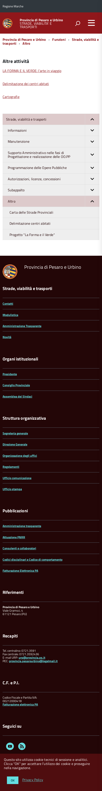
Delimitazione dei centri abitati (26, 83)
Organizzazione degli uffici (20, 455)
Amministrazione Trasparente (22, 326)
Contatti (8, 303)
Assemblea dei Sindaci (17, 396)
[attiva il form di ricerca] (77, 23)
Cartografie (11, 96)
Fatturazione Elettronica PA (20, 570)
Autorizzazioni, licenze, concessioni (53, 179)
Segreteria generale (15, 433)
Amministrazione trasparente (22, 526)
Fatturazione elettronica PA (20, 704)
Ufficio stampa (12, 489)
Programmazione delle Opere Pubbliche (53, 167)
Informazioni (53, 130)
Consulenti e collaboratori (19, 548)
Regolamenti (11, 466)
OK (13, 780)
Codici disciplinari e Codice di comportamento (32, 559)
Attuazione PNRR (14, 537)
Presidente (10, 374)
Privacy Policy (32, 780)
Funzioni (58, 39)
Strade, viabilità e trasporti (52, 119)
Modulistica (10, 315)
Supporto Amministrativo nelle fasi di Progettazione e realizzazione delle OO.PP (53, 154)
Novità (7, 337)
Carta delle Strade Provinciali (31, 212)
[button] (92, 119)
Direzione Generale (15, 444)
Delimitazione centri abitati (30, 223)
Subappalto (53, 190)
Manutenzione (53, 141)
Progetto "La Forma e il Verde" (32, 234)
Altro (26, 43)
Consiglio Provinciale (16, 385)
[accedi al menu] (91, 22)
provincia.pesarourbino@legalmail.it (33, 661)
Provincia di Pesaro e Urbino (41, 20)
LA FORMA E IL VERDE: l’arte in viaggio (32, 70)
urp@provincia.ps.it (32, 657)
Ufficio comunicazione (17, 478)
